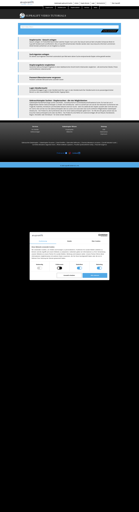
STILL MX (17, 266)
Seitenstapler (15, 223)
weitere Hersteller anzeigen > (20, 359)
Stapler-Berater (85, 3)
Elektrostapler (15, 365)
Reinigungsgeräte (13, 448)
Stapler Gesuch (12, 375)
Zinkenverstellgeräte (17, 426)
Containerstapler (16, 219)
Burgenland (14, 310)
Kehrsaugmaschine (17, 452)
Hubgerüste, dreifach (18, 436)
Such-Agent (11, 470)
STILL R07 (17, 302)
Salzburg (13, 318)
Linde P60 (17, 304)
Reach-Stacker (15, 221)
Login (93, 3)
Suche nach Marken (13, 345)
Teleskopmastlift (16, 464)
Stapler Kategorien (13, 379)
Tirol (12, 322)
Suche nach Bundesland (15, 308)
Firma (9, 486)
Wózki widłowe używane (65, 145)
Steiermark (14, 320)
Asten (12, 335)
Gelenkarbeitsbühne (17, 460)
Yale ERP (17, 183)
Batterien (14, 442)
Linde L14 (17, 256)
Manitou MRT (18, 213)
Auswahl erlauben (69, 275)
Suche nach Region (13, 330)
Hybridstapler (15, 371)
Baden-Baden (15, 339)
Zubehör (13, 446)
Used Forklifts (60, 143)
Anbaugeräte (11, 420)
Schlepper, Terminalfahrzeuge (20, 294)
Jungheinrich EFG (19, 179)
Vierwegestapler (16, 231)
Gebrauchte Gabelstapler (30, 143)
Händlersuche (62, 7)
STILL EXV (17, 254)
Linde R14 (17, 268)
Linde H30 (17, 191)
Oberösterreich (16, 316)
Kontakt (9, 488)
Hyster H (17, 197)
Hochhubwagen (16, 249)
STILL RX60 (17, 189)
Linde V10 (17, 288)
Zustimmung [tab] (43, 241)
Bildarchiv (70, 132)
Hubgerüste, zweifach (18, 434)
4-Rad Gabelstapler (17, 187)
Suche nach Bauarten (14, 170)
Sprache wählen (9, 510)
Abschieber (14, 422)
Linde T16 (17, 239)
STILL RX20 (17, 175)
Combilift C (17, 225)
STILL (12, 355)
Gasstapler (14, 367)
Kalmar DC (17, 195)
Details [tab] (69, 241)
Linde (12, 353)
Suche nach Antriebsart (14, 361)
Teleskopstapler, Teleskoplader (21, 209)
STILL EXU (17, 237)
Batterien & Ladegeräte (14, 440)
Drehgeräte (14, 424)
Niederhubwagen (16, 235)
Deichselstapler (16, 233)
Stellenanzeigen (35, 132)
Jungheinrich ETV (19, 270)
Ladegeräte (14, 444)
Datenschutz (104, 132)
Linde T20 (17, 245)
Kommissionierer (16, 278)
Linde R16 (17, 272)
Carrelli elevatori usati (109, 143)
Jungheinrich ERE (19, 241)
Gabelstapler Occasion (47, 143)
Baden (13, 337)
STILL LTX (17, 298)
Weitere (13, 428)
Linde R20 (17, 274)
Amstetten (14, 333)
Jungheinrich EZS (19, 296)
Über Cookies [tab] (96, 241)
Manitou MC (18, 205)
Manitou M (17, 203)
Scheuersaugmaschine (18, 454)
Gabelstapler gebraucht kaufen (63, 3)
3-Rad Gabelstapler (17, 173)
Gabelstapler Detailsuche (15, 377)
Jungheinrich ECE (19, 284)
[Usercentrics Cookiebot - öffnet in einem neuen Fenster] (99, 235)
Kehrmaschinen (16, 450)
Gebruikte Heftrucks (73, 143)
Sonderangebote (12, 381)
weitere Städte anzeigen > (19, 343)
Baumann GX (18, 227)
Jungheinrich (15, 351)
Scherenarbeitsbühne (18, 462)
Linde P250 (17, 300)
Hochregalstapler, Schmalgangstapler (23, 292)
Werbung (10, 493)
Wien (12, 326)
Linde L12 (17, 260)
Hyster (13, 349)
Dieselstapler (15, 363)
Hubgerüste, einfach (17, 432)
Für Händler (35, 129)
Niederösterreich (16, 314)
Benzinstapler (15, 369)
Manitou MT (18, 211)
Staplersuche (49, 7)
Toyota (13, 357)
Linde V (16, 282)
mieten (76, 3)
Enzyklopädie (69, 129)
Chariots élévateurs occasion (90, 143)
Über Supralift (116, 3)
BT (11, 347)
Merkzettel (101, 3)
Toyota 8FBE (18, 181)
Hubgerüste (11, 430)
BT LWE (16, 243)
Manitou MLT (18, 215)
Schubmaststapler (17, 264)
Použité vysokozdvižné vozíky (83, 145)
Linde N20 (17, 286)
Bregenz (13, 341)
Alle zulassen (95, 275)
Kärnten (13, 312)
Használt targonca (101, 145)
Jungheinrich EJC (19, 251)
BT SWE (16, 258)
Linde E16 (17, 177)
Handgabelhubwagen (18, 373)
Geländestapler (16, 201)
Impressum (103, 134)
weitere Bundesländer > (18, 328)
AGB (104, 129)
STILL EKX (17, 280)
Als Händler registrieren (15, 506)
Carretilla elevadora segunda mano (43, 145)
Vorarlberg (14, 324)
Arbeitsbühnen (12, 458)
